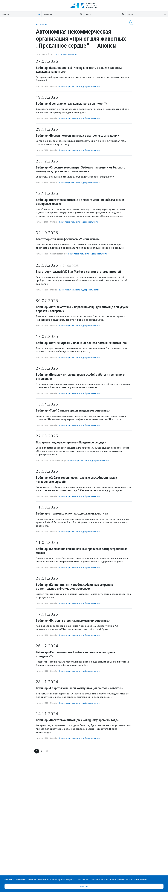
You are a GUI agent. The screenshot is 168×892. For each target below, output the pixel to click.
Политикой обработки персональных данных (125, 879)
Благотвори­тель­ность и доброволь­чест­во (79, 86)
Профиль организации (66, 54)
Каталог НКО (42, 24)
